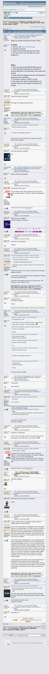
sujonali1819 (7, 390)
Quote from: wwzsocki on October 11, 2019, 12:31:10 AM (25, 125)
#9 (44, 251)
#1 (44, 36)
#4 (44, 146)
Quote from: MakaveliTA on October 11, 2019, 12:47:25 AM (25, 255)
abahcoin (6, 211)
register (23, 9)
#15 (44, 444)
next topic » (42, 27)
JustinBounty (8, 426)
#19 (44, 581)
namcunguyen (8, 234)
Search (16, 17)
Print (43, 28)
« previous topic (34, 27)
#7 (44, 213)
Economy (14, 21)
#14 (44, 428)
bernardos (7, 292)
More (30, 17)
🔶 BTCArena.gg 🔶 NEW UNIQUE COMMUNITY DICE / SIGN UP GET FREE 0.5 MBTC (28, 35)
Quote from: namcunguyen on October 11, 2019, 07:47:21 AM (26, 326)
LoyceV (6, 181)
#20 (44, 608)
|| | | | (28, 228)
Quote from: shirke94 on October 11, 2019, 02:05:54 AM (24, 340)
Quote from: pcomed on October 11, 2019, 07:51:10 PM (24, 397)
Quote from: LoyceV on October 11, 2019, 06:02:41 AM (24, 317)
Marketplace (22, 21)
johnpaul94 (7, 167)
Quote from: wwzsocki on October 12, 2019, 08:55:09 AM (25, 586)
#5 (44, 169)
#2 (44, 91)
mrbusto (6, 472)
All (11, 29)
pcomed (6, 376)
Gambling (29, 21)
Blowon (6, 579)
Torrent (6, 15)
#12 (44, 378)
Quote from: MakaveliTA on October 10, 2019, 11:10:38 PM (25, 409)
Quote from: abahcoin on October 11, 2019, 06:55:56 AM (25, 334)
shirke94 (6, 144)
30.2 (9, 14)
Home (7, 17)
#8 (44, 236)
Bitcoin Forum (7, 21)
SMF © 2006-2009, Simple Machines (33, 643)
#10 (44, 294)
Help (12, 17)
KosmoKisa (7, 491)
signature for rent (28, 208)
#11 (44, 312)
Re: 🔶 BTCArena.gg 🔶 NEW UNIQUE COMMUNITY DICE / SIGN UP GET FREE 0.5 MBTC (27, 91)
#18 (44, 517)
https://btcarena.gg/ (28, 47)
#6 (44, 183)
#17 (44, 493)
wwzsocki (7, 89)
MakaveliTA (7, 35)
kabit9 (6, 605)
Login (20, 17)
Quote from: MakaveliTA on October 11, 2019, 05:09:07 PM (25, 448)
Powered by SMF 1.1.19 (18, 643)
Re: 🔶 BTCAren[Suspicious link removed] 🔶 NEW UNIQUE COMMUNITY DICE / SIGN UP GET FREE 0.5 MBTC (28, 168)
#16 (44, 474)
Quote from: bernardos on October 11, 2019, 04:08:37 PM (25, 361)
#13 (44, 392)
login (18, 9)
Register (25, 17)
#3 (44, 120)
